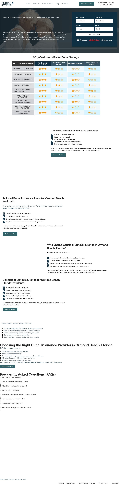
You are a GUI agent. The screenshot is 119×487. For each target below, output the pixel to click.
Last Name (98, 17)
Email (97, 25)
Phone (78, 25)
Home (28, 4)
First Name (80, 17)
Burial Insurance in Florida (25, 17)
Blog (57, 4)
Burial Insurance (47, 4)
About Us (36, 4)
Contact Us (65, 4)
